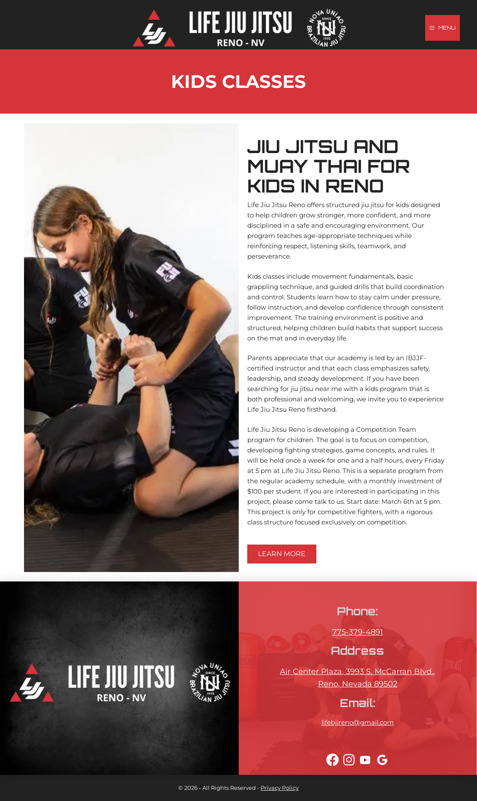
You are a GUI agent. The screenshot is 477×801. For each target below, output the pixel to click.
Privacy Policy (280, 787)
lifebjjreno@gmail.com (357, 722)
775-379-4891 (357, 632)
